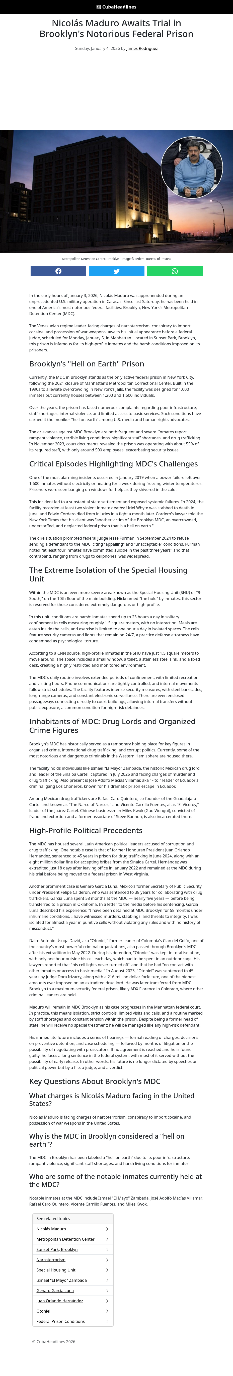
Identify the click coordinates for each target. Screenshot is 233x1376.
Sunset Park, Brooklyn (73, 1249)
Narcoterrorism (73, 1260)
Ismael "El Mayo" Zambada (73, 1280)
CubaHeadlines (116, 7)
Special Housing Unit (73, 1270)
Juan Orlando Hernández (73, 1301)
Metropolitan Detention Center (73, 1239)
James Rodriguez (142, 48)
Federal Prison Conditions (73, 1321)
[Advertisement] (116, 93)
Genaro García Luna (73, 1291)
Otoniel (73, 1311)
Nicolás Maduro (73, 1229)
